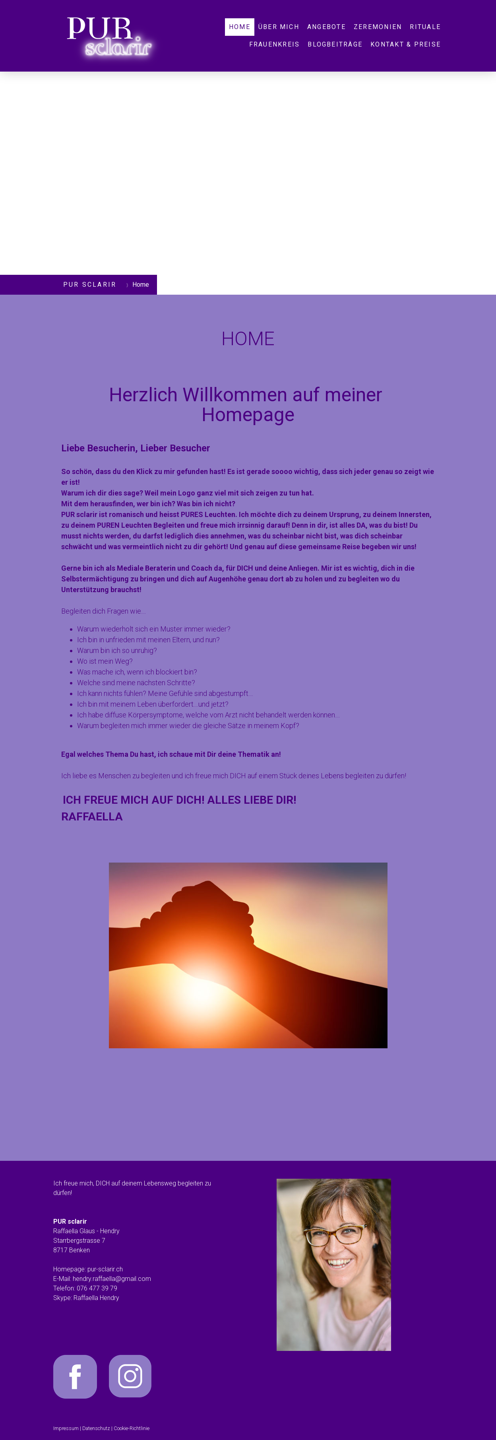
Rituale (425, 27)
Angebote (326, 27)
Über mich (278, 27)
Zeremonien (378, 27)
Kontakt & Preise (405, 44)
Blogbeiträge (335, 44)
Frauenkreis (274, 44)
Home (239, 27)
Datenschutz (96, 1428)
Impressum (66, 1428)
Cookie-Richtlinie (131, 1428)
